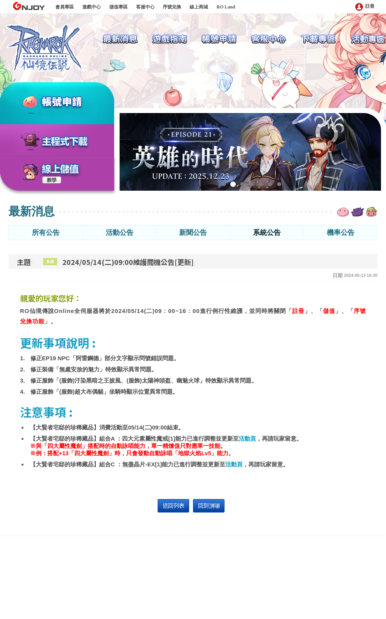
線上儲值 (61, 169)
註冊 (364, 6)
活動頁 (247, 438)
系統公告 (267, 232)
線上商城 (199, 7)
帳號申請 (71, 102)
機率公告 (340, 232)
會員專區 (64, 7)
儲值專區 (118, 7)
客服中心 (145, 7)
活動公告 (119, 232)
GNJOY (29, 6)
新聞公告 (193, 232)
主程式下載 (65, 142)
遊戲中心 (91, 7)
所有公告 (46, 232)
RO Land (225, 7)
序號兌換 (172, 7)
